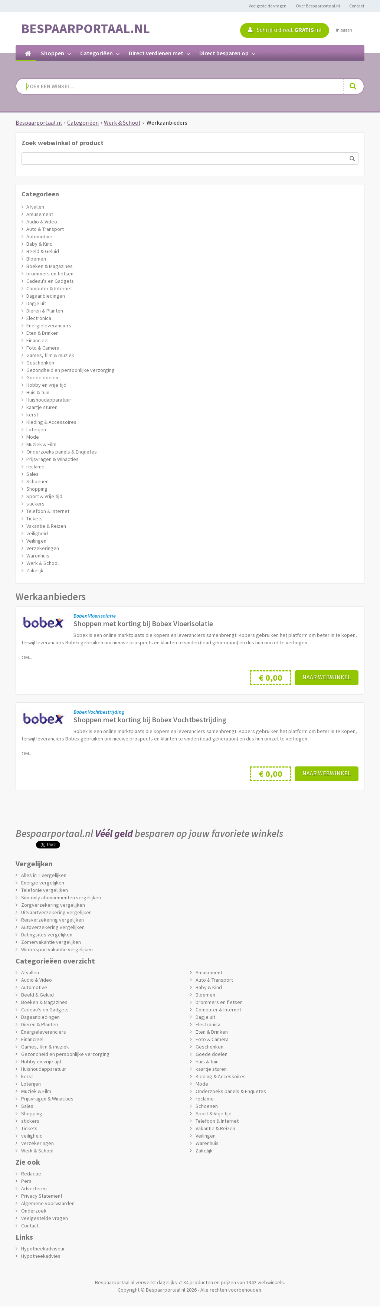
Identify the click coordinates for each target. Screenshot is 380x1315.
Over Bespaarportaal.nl (318, 6)
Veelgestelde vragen (267, 6)
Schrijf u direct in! (284, 29)
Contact (356, 6)
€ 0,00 (270, 677)
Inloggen (344, 30)
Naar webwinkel (326, 677)
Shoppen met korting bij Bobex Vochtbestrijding (149, 719)
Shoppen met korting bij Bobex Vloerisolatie (143, 623)
